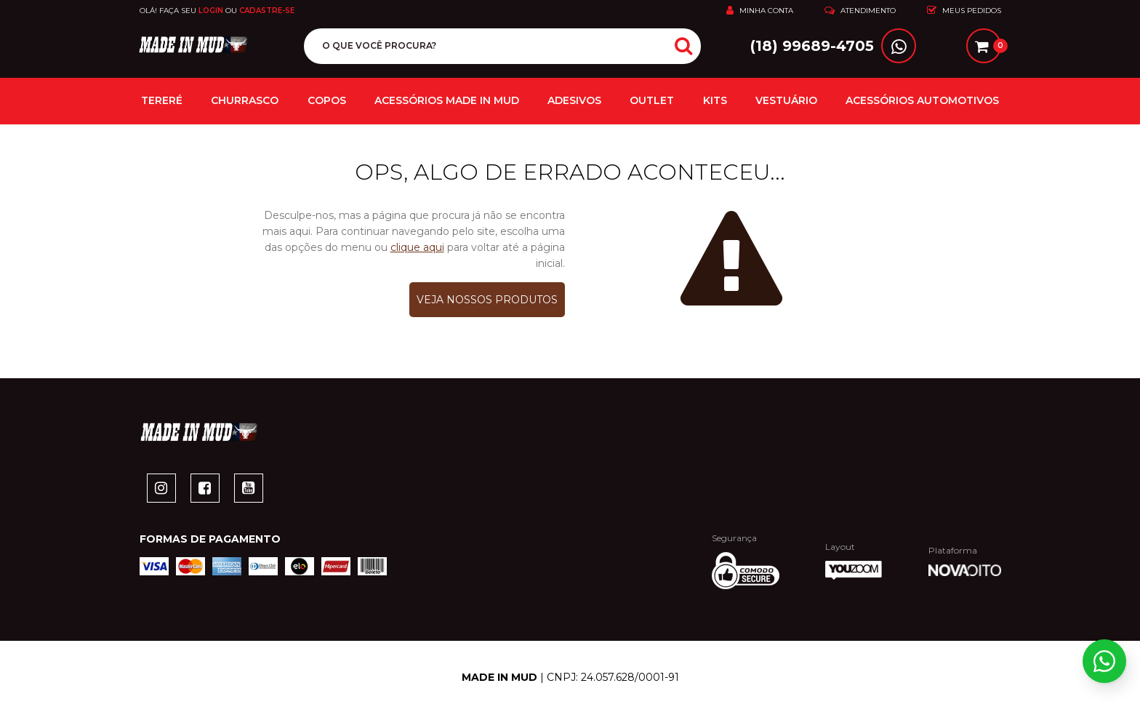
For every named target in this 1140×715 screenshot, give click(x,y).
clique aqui (417, 248)
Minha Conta (759, 10)
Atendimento (860, 10)
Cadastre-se (266, 10)
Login (210, 10)
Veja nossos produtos (487, 301)
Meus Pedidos (964, 10)
